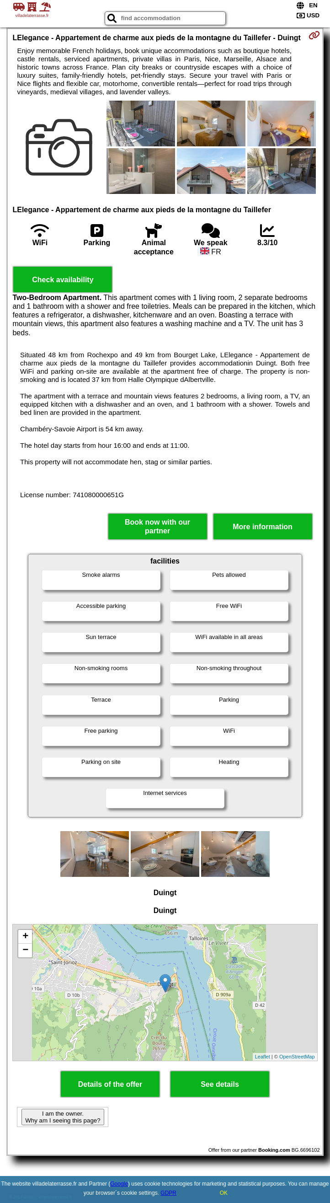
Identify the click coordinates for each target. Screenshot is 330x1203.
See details (220, 1084)
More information (263, 527)
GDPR (168, 1193)
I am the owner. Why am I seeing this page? (62, 1117)
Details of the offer (110, 1084)
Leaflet (262, 1056)
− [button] (25, 950)
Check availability (62, 280)
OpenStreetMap (297, 1056)
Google (119, 1184)
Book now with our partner (157, 526)
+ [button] (25, 937)
